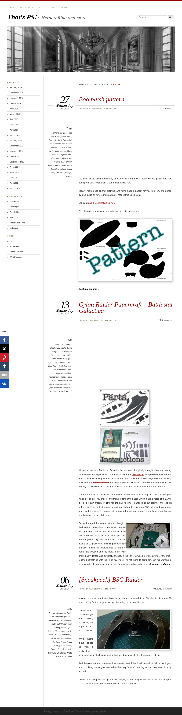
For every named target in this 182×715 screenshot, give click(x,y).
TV (71, 395)
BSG (69, 355)
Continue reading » (89, 289)
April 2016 (14, 109)
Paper (63, 642)
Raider (69, 645)
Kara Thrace (54, 635)
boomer (63, 355)
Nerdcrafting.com (30, 8)
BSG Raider (62, 624)
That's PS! (22, 17)
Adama (68, 344)
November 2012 (16, 151)
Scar (59, 649)
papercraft (62, 380)
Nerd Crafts (55, 638)
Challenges (14, 207)
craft (58, 136)
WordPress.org (16, 257)
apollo (63, 348)
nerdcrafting (61, 158)
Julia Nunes (62, 369)
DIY (50, 140)
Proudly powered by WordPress (59, 711)
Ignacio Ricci (100, 711)
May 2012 (14, 178)
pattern (51, 165)
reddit (63, 165)
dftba (69, 136)
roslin (57, 384)
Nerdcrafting (110, 108)
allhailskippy (95, 108)
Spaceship (67, 649)
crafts (63, 136)
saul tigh (64, 384)
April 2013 (14, 130)
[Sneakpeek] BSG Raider (111, 579)
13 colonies (59, 344)
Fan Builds (14, 212)
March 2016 (15, 114)
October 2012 (15, 156)
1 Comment (166, 108)
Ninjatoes (56, 642)
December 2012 (16, 146)
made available (101, 482)
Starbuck (58, 388)
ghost (59, 140)
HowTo (51, 151)
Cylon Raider (59, 362)
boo (65, 133)
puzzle (62, 645)
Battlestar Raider (55, 620)
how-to (68, 147)
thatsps (68, 173)
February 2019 (16, 87)
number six (54, 377)
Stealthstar (61, 653)
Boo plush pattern (101, 99)
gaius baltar (62, 366)
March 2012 (15, 188)
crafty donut (138, 474)
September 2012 (17, 162)
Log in (12, 241)
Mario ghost (62, 154)
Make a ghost (60, 151)
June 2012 (14, 172)
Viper (70, 656)
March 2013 (15, 135)
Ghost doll (67, 140)
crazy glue (67, 359)
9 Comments (166, 320)
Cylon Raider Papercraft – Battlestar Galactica (126, 307)
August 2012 (15, 167)
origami (63, 377)
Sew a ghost (60, 169)
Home (12, 8)
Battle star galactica (63, 617)
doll (54, 140)
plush (57, 165)
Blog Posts (14, 201)
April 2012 (14, 183)
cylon (51, 362)
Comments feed (16, 252)
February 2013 (16, 140)
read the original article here (101, 203)
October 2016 (15, 103)
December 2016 (16, 93)
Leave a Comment (163, 589)
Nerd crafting (66, 635)
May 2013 (14, 125)
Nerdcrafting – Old (17, 223)
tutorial (69, 176)
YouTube (49, 8)
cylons (68, 362)
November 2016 (16, 98)
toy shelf (61, 391)
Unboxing (14, 228)
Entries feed (15, 246)
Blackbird (67, 620)
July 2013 (14, 119)
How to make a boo (57, 144)
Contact (64, 8)
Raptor (54, 649)
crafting (57, 627)
